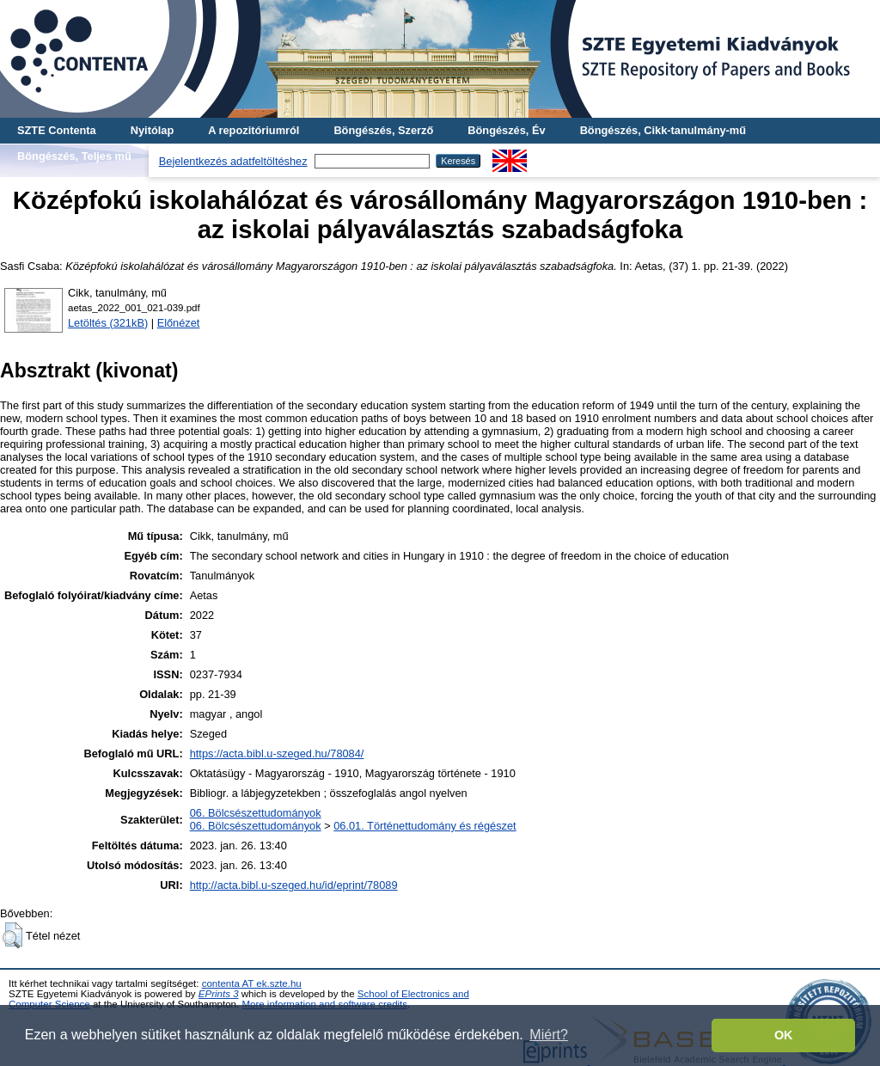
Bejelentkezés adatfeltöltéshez (233, 161)
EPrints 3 (219, 994)
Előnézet (178, 322)
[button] (12, 935)
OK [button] (783, 1035)
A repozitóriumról (253, 130)
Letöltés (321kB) (108, 322)
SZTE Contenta (56, 130)
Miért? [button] (548, 1034)
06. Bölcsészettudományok (255, 812)
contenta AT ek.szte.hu (252, 983)
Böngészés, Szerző (383, 130)
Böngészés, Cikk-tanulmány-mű (663, 130)
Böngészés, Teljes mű (74, 156)
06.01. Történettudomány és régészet (424, 825)
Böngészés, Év (506, 130)
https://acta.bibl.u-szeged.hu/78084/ (277, 753)
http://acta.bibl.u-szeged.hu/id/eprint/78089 (294, 885)
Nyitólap (152, 130)
